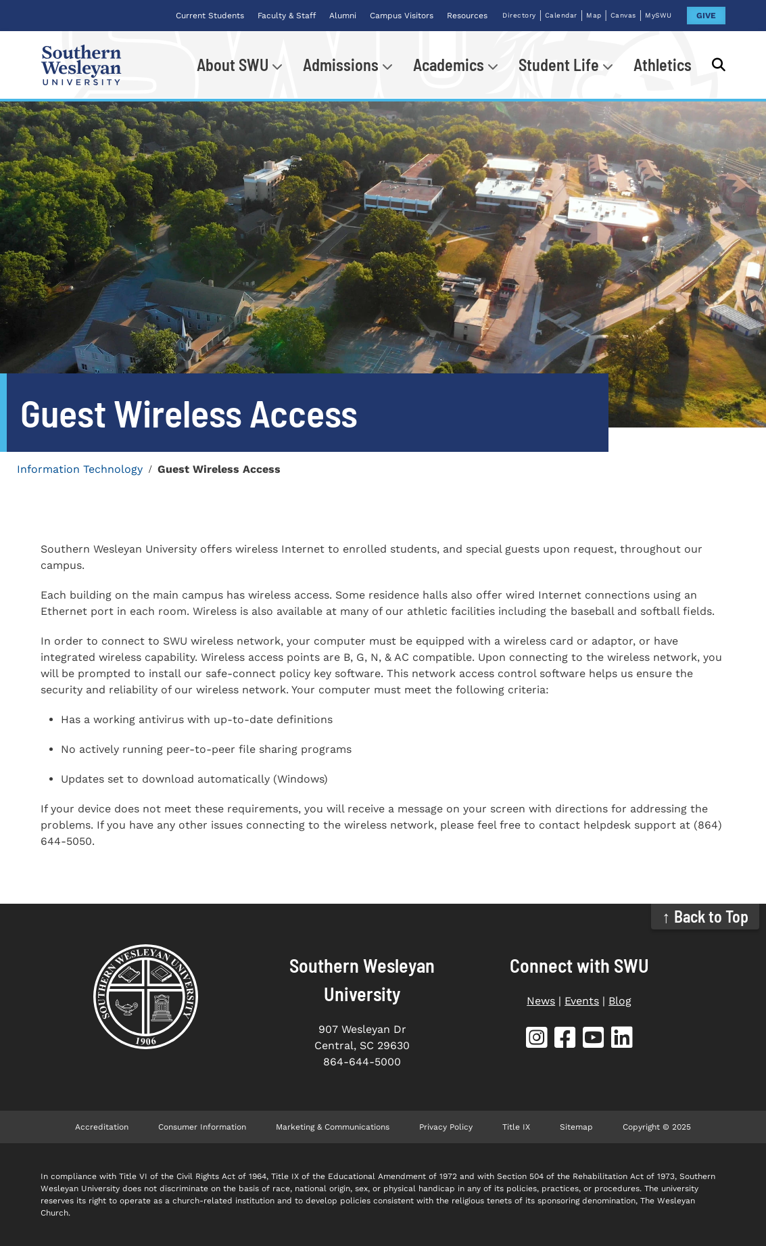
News (541, 1000)
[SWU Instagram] (537, 1040)
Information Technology (80, 469)
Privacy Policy (446, 1127)
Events (582, 1000)
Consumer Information (202, 1127)
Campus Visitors (401, 15)
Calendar (561, 15)
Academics (448, 64)
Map (594, 15)
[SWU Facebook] (565, 1040)
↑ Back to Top (705, 916)
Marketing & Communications (332, 1127)
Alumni (342, 15)
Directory (519, 15)
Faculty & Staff (287, 15)
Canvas (623, 15)
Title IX (516, 1127)
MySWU (658, 15)
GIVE (706, 15)
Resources (467, 15)
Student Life (559, 64)
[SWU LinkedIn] (622, 1040)
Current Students (210, 15)
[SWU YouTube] (593, 1040)
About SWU (232, 64)
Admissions (341, 64)
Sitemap (576, 1127)
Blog (619, 1000)
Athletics (662, 64)
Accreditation (101, 1127)
